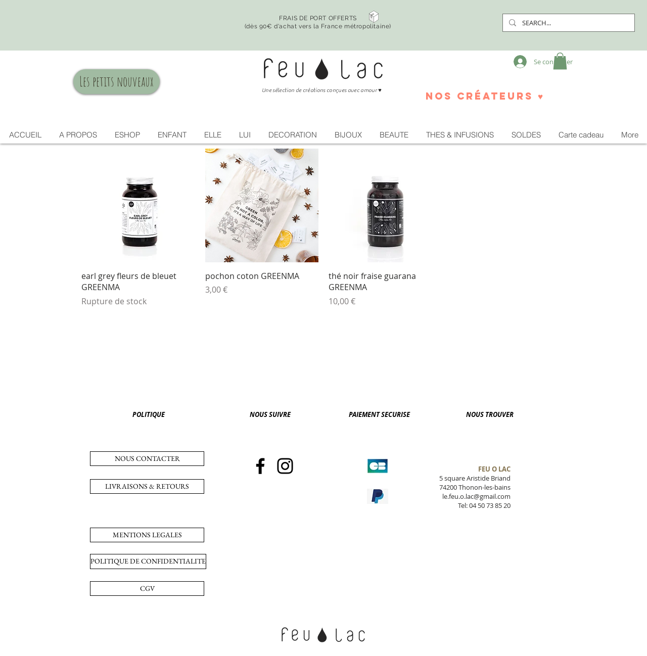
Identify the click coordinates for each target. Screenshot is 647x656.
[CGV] (147, 588)
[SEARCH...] (567, 22)
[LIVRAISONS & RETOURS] (147, 486)
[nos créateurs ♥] (484, 96)
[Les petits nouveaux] (116, 81)
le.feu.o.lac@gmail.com (476, 496)
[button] (560, 61)
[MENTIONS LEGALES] (147, 535)
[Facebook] (260, 466)
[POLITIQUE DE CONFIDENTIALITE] (148, 561)
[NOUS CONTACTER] (147, 458)
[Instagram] (285, 466)
